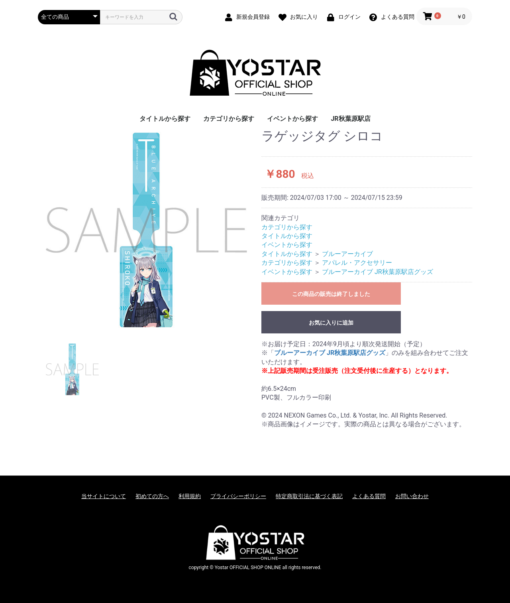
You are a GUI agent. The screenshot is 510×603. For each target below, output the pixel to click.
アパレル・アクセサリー (357, 262)
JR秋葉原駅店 (350, 118)
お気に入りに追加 (331, 322)
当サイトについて (103, 496)
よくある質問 (369, 496)
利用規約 (189, 496)
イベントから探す (292, 118)
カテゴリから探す (228, 118)
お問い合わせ (412, 496)
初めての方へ (152, 496)
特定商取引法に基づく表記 (309, 496)
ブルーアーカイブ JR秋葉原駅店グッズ (377, 272)
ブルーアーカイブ (347, 254)
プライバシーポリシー (238, 496)
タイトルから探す (164, 118)
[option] (146, 230)
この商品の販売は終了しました (331, 294)
